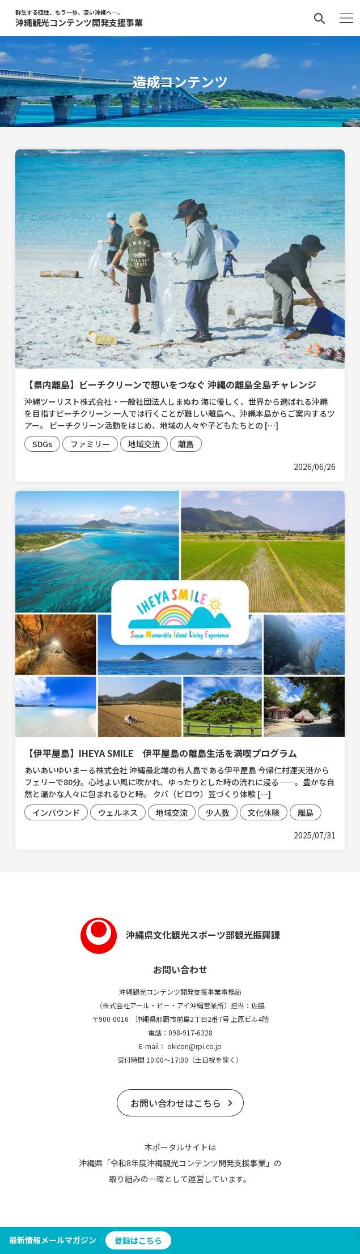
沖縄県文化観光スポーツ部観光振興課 (180, 934)
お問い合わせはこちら (175, 1103)
